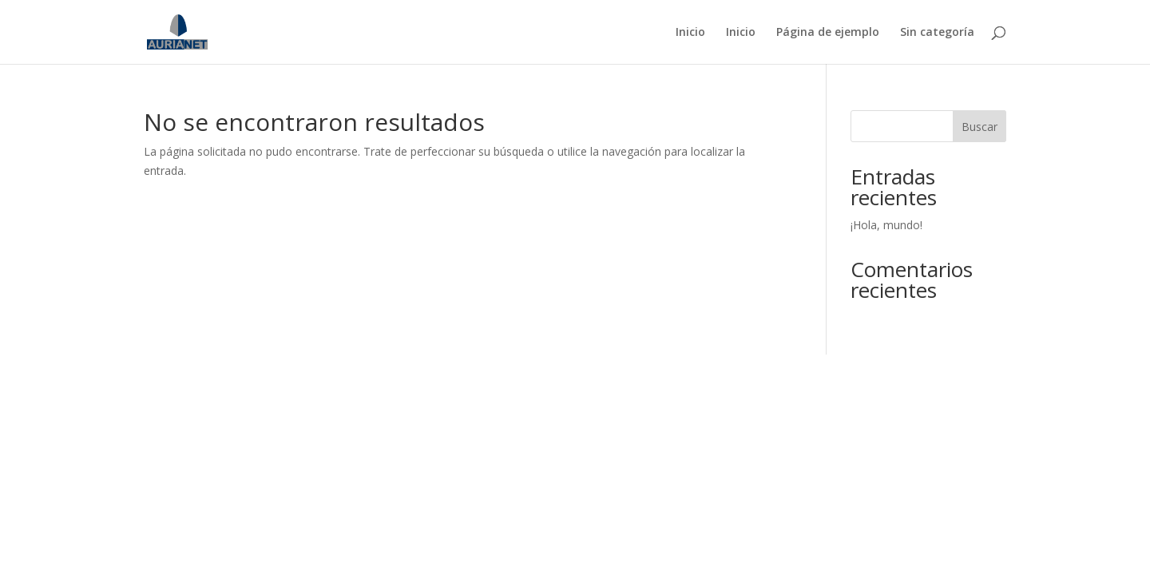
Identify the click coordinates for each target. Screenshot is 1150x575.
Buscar (979, 126)
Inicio (690, 32)
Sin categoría (937, 32)
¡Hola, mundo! (886, 224)
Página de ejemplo (827, 32)
